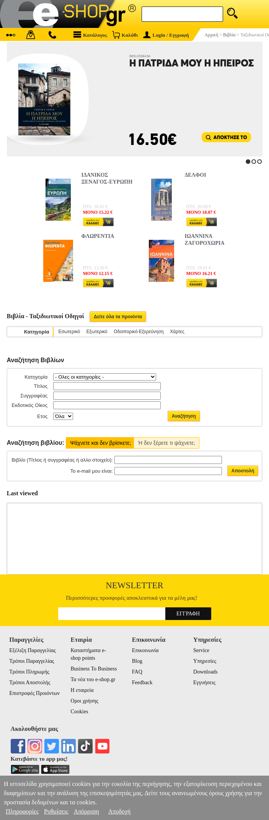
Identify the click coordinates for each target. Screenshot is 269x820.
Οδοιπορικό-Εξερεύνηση (138, 331)
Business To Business (94, 669)
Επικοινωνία (145, 650)
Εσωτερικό (69, 331)
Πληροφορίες (22, 811)
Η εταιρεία (82, 690)
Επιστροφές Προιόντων (34, 693)
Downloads (205, 672)
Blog (137, 661)
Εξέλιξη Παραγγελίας (32, 650)
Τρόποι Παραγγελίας (31, 661)
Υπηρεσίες (204, 661)
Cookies (79, 711)
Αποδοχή (119, 811)
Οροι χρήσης (84, 701)
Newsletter (134, 585)
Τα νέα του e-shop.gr (93, 679)
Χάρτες (177, 331)
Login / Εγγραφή (166, 35)
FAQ (137, 672)
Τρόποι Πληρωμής (29, 672)
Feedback (142, 682)
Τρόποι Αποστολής (29, 682)
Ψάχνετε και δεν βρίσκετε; (100, 443)
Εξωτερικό (97, 331)
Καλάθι (125, 34)
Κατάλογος (90, 34)
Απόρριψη (86, 811)
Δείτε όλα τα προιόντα (118, 316)
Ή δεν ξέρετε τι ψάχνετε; (166, 443)
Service (201, 650)
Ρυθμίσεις (56, 811)
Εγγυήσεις (204, 682)
